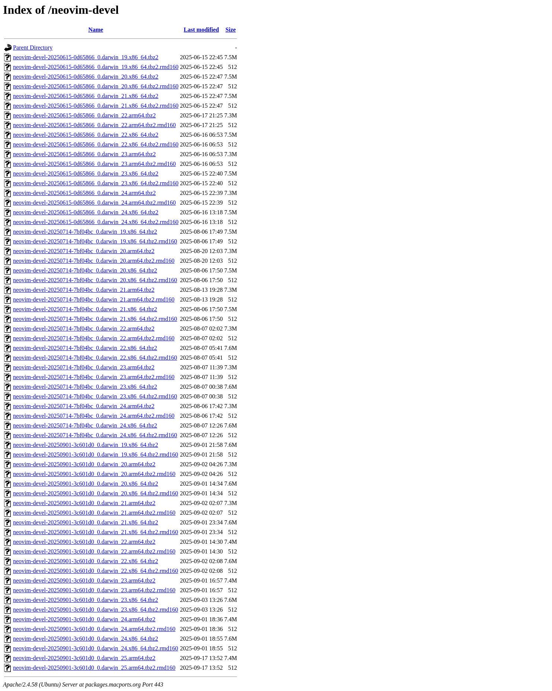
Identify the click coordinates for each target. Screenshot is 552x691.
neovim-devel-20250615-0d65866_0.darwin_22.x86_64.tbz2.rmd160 (95, 144)
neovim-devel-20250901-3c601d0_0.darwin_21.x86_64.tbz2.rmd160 (95, 532)
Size (231, 29)
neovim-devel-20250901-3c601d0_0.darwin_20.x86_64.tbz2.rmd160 (95, 493)
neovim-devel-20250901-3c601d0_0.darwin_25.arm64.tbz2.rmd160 (94, 668)
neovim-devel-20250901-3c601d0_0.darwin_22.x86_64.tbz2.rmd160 (95, 571)
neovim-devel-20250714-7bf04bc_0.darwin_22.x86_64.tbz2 (85, 348)
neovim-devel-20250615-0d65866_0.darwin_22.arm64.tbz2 (84, 115)
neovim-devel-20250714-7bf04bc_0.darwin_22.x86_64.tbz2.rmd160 (95, 357)
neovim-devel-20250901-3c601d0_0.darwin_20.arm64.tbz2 (84, 464)
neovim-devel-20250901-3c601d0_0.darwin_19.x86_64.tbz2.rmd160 (95, 454)
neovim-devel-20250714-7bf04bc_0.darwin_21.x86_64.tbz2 (85, 309)
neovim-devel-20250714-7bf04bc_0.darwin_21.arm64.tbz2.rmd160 (94, 299)
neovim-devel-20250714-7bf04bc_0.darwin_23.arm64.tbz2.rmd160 (94, 377)
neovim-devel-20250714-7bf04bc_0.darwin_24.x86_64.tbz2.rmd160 (95, 435)
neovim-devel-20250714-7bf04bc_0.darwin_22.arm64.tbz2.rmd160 (94, 338)
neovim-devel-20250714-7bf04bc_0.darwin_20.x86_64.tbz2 (85, 270)
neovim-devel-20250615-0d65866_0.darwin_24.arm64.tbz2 (84, 193)
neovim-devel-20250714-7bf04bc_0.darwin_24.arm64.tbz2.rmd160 (94, 416)
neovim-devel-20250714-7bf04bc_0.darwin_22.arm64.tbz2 (83, 328)
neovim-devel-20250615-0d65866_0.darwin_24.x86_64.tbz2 (86, 212)
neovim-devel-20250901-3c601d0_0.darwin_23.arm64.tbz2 (84, 580)
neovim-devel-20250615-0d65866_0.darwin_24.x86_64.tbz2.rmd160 (95, 222)
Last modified (201, 29)
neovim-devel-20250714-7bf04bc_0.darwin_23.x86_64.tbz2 (85, 387)
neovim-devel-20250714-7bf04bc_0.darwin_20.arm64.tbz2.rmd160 (94, 261)
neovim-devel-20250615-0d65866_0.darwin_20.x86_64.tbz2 (86, 76)
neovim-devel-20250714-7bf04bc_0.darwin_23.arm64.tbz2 (83, 367)
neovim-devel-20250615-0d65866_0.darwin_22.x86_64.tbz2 (86, 135)
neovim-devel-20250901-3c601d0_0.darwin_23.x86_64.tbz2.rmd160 (95, 609)
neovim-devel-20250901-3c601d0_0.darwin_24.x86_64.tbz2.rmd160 (95, 648)
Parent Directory (32, 47)
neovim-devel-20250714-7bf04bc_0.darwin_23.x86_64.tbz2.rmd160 (95, 396)
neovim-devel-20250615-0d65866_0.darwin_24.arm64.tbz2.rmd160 (94, 202)
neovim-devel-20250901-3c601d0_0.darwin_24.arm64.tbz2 (84, 619)
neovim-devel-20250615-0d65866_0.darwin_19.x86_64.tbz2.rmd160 (95, 67)
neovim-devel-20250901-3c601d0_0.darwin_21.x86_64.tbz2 (85, 522)
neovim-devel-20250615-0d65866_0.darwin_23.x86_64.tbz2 (86, 173)
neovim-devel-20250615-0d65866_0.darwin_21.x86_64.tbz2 (86, 96)
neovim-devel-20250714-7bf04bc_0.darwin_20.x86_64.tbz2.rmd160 (95, 280)
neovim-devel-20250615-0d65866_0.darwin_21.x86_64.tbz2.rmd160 (95, 105)
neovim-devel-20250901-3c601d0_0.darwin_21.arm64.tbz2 (84, 503)
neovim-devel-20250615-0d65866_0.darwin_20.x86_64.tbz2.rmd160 (95, 86)
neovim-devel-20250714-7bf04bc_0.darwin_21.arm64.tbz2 (83, 290)
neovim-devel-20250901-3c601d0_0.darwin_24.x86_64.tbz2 (85, 638)
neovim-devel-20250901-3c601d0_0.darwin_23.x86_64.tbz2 (85, 600)
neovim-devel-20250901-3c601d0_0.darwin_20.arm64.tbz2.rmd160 (94, 474)
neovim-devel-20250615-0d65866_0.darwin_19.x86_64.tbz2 (86, 57)
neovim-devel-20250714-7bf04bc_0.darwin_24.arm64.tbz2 (83, 406)
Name (95, 29)
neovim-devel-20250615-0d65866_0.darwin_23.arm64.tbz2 (84, 154)
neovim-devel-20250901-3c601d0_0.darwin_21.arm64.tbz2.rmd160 (94, 512)
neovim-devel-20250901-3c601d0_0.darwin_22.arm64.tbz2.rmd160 (94, 551)
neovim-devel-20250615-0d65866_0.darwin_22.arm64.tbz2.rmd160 (94, 125)
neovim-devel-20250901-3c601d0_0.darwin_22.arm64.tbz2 (84, 542)
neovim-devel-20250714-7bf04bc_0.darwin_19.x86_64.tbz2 (85, 231)
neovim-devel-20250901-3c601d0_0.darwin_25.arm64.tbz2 (84, 658)
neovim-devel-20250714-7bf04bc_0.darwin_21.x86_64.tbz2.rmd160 (95, 319)
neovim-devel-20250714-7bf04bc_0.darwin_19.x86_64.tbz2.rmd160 (95, 241)
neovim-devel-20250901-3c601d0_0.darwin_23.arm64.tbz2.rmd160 (94, 590)
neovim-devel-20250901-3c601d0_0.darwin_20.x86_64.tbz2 (85, 483)
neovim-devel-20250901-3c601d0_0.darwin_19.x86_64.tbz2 (85, 445)
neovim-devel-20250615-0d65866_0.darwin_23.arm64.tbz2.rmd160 (94, 164)
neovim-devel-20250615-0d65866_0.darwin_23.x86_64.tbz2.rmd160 (95, 183)
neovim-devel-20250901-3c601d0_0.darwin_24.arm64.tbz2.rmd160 (94, 629)
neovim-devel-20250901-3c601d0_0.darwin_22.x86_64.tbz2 (85, 561)
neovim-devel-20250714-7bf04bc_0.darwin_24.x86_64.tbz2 (85, 425)
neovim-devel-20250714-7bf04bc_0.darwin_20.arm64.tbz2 (83, 251)
